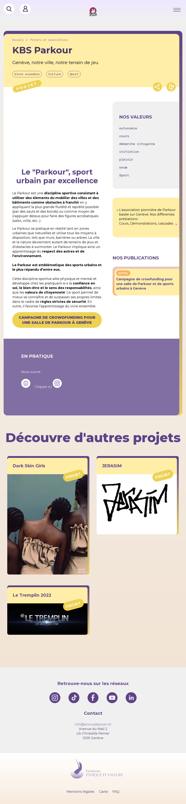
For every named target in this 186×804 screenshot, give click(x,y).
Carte (103, 792)
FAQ (115, 792)
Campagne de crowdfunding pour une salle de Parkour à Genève (57, 320)
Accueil (18, 40)
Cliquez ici (43, 387)
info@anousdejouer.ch (93, 724)
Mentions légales (80, 792)
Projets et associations (49, 40)
